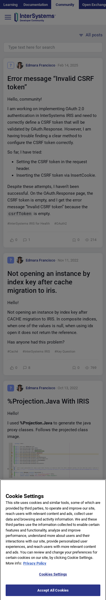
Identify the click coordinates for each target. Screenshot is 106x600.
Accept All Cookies (53, 594)
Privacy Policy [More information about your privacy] (34, 567)
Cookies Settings (53, 578)
